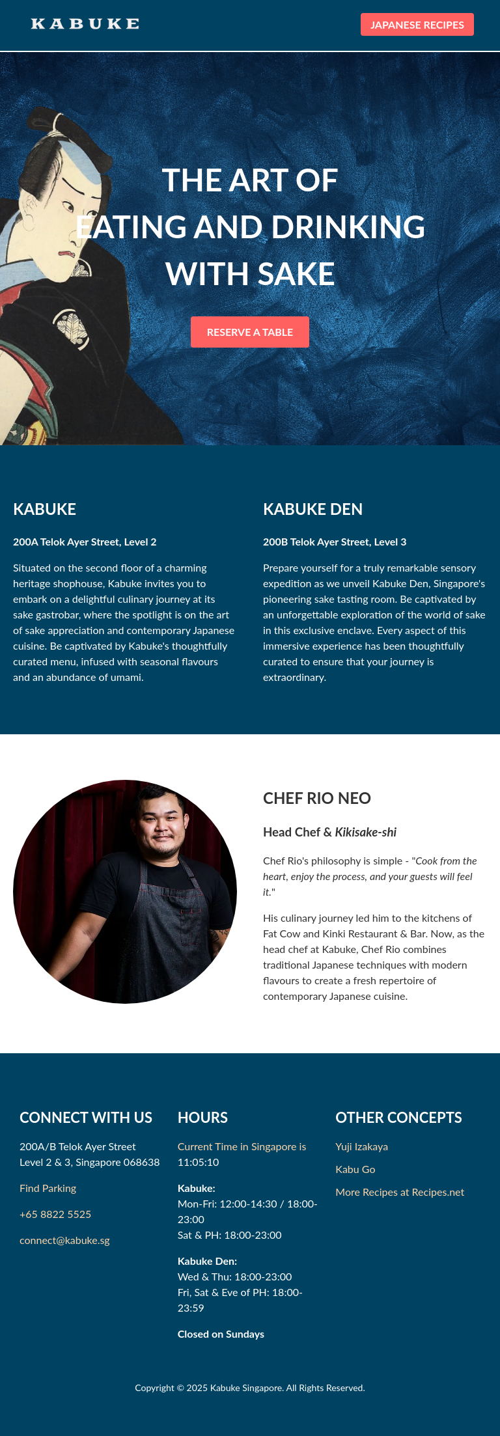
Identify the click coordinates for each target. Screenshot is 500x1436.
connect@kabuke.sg (65, 1240)
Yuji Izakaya (361, 1146)
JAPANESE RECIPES (417, 24)
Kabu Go (355, 1169)
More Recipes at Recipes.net (399, 1191)
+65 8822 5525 (55, 1214)
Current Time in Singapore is (242, 1146)
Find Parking (48, 1187)
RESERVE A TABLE (250, 331)
